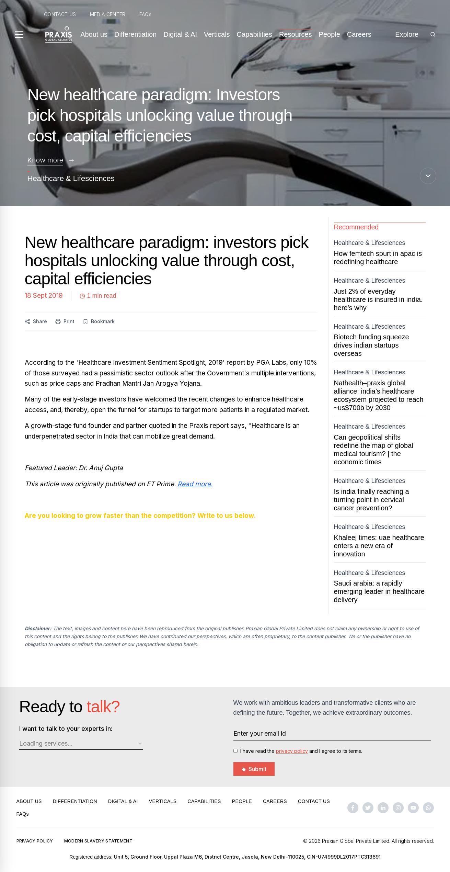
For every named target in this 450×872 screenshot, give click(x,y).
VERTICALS (163, 801)
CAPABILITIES (204, 801)
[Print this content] (64, 321)
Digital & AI (180, 34)
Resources (295, 34)
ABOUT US (29, 801)
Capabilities (254, 34)
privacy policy (292, 751)
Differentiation (135, 34)
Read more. (194, 484)
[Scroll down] (428, 176)
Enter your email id (259, 733)
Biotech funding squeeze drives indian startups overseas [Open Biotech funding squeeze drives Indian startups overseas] (371, 345)
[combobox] (81, 744)
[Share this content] (36, 321)
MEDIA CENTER (108, 14)
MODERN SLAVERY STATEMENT (98, 840)
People (329, 34)
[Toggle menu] (19, 34)
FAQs (145, 14)
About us (93, 34)
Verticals (217, 34)
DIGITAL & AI (123, 801)
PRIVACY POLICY (34, 840)
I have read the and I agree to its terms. (301, 751)
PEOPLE (242, 801)
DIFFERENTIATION (75, 801)
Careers (359, 34)
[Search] (433, 34)
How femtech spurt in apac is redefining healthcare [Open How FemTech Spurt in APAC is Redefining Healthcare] (378, 257)
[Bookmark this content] (99, 321)
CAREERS (275, 801)
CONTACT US (60, 14)
